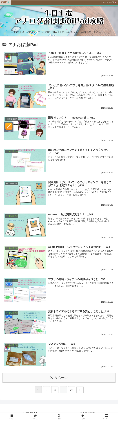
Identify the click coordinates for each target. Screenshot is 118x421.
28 (71, 389)
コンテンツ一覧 (107, 2)
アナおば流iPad (88, 412)
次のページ (59, 377)
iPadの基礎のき (30, 412)
